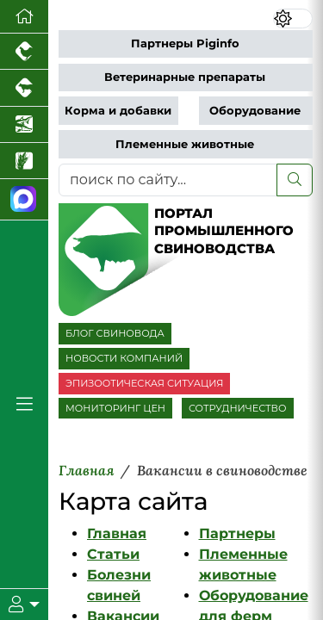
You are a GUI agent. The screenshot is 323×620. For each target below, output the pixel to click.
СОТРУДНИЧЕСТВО (238, 408)
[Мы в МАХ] (24, 199)
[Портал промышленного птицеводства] (24, 52)
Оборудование (255, 110)
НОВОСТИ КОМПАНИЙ (124, 358)
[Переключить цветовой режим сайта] (293, 18)
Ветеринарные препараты (184, 77)
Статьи (113, 554)
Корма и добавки (118, 110)
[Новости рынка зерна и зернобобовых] (24, 161)
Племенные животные (184, 144)
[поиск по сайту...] (168, 180)
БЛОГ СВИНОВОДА (115, 333)
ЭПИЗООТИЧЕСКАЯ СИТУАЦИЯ (144, 383)
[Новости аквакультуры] (24, 125)
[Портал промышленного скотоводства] (24, 88)
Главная (116, 533)
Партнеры (237, 533)
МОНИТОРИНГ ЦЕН (115, 408)
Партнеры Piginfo (185, 43)
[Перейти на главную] (24, 17)
